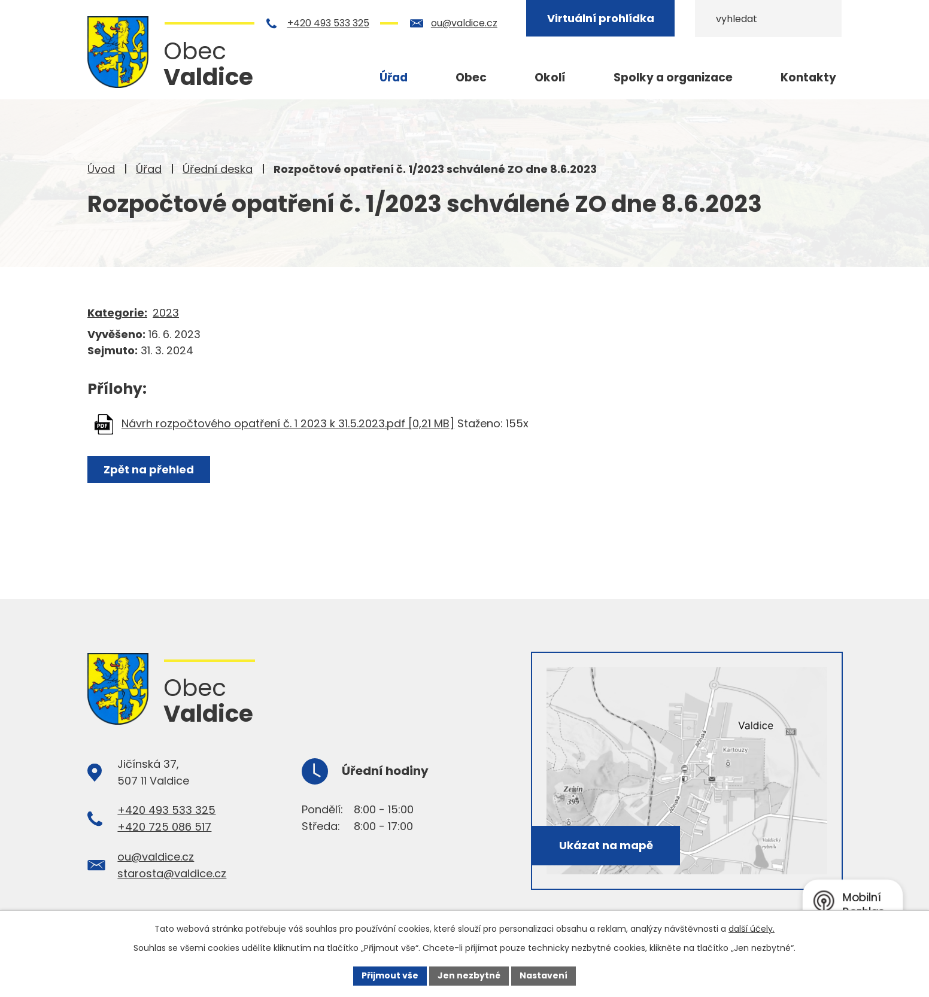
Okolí (550, 77)
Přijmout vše (390, 975)
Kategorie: (117, 312)
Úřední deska (218, 169)
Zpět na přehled (149, 469)
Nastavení (543, 975)
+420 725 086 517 (164, 826)
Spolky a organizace (673, 77)
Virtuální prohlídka (600, 18)
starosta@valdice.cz (171, 873)
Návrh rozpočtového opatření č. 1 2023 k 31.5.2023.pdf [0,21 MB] (288, 423)
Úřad (149, 169)
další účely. (751, 929)
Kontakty (808, 77)
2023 (166, 312)
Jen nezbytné (469, 975)
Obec (471, 77)
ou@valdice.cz (464, 23)
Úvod (101, 169)
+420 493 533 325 (328, 23)
